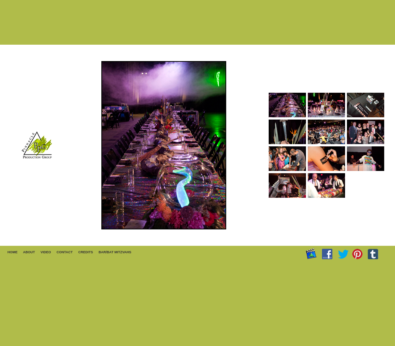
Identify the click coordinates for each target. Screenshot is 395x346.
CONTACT (65, 252)
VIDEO (46, 252)
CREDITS (85, 252)
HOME (12, 252)
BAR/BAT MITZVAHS (115, 252)
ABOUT (29, 252)
